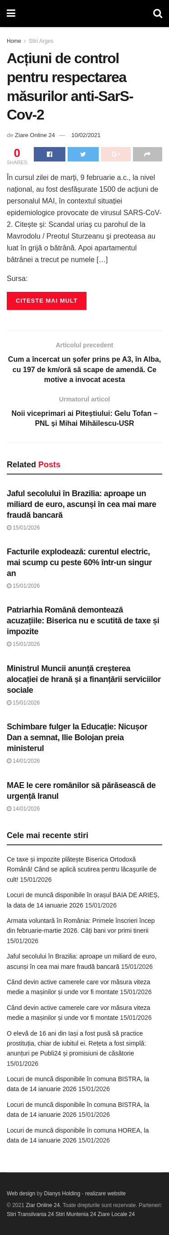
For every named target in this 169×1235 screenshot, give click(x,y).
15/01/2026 (23, 528)
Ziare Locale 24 (116, 1214)
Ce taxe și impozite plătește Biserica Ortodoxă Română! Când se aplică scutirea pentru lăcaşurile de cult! (81, 869)
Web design (21, 1193)
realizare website (105, 1193)
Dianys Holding (62, 1193)
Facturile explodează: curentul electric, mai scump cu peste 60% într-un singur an (79, 562)
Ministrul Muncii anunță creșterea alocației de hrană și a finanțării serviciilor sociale (84, 679)
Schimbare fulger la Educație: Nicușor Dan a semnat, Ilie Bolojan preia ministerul (77, 737)
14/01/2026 (23, 761)
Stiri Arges (41, 41)
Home (14, 41)
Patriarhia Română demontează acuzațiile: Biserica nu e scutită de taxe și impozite (83, 620)
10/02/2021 (85, 135)
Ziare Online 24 (35, 135)
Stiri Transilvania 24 (30, 1214)
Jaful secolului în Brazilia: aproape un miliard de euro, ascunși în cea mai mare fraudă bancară (81, 504)
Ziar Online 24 (42, 1205)
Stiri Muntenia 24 (75, 1214)
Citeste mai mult (47, 300)
